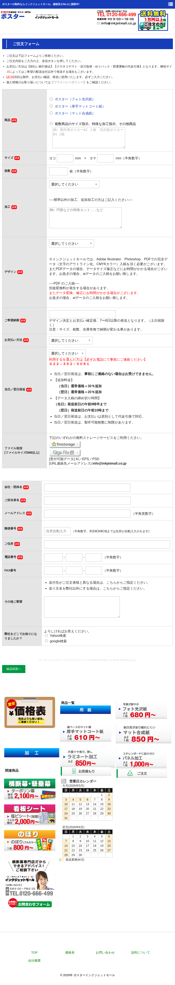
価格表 (70, 952)
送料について (140, 952)
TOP (34, 952)
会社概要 (34, 960)
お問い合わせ (105, 952)
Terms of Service (121, 660)
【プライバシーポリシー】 (68, 82)
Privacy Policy (100, 660)
